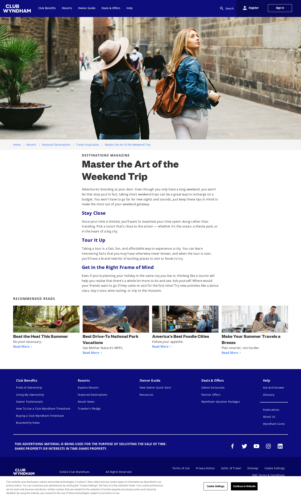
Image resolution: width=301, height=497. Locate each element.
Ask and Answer (273, 387)
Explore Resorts (88, 387)
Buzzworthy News (28, 422)
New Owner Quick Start (155, 387)
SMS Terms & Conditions (268, 475)
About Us (269, 416)
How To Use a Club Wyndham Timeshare (43, 408)
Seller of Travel (231, 468)
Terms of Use (181, 468)
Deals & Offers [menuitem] (111, 8)
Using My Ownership (30, 394)
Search (226, 8)
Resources (146, 394)
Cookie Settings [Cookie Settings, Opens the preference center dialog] (215, 486)
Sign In (280, 8)
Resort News (86, 401)
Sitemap (252, 468)
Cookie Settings (275, 468)
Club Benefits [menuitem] (47, 8)
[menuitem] (17, 8)
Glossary (268, 394)
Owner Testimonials (29, 401)
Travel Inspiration (87, 144)
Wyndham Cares (274, 424)
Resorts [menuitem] (67, 8)
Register (254, 8)
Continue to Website (244, 486)
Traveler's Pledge (89, 408)
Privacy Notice (205, 468)
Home (17, 144)
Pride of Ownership (29, 387)
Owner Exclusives (213, 387)
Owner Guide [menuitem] (86, 8)
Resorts (31, 144)
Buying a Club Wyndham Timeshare (40, 416)
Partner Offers (211, 394)
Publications (271, 410)
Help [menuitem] (129, 8)
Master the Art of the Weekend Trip (128, 144)
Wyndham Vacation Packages (220, 401)
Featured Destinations (56, 144)
